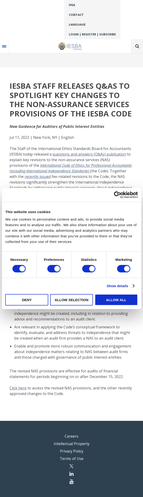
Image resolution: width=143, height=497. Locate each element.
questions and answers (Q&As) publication (89, 154)
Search (137, 46)
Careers (71, 436)
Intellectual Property (72, 443)
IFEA (72, 5)
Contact (76, 15)
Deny (27, 300)
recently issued (38, 176)
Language (77, 24)
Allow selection (71, 300)
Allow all (116, 300)
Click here (18, 388)
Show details (117, 286)
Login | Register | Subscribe (92, 34)
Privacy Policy (71, 451)
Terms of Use (71, 458)
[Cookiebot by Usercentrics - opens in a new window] (117, 194)
